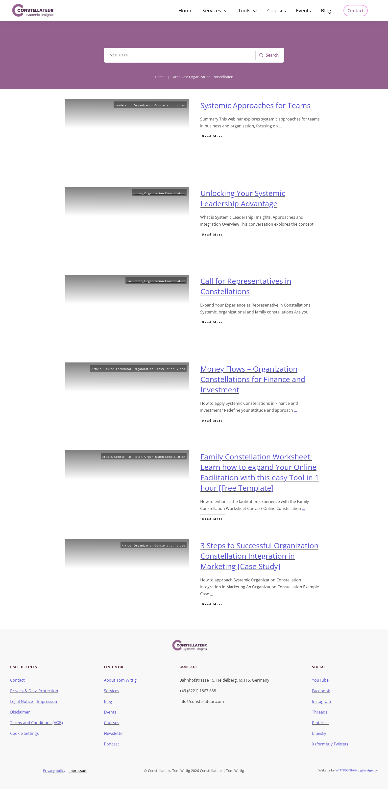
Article (96, 369)
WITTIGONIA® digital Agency (357, 770)
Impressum (78, 770)
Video (181, 105)
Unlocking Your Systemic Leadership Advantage (242, 198)
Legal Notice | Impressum (34, 701)
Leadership (123, 105)
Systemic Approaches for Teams (255, 105)
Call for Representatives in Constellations (245, 286)
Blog (108, 701)
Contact (17, 680)
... (280, 126)
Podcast (111, 744)
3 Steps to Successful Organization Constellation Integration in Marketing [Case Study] (259, 555)
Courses (111, 722)
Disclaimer (20, 712)
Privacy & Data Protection (34, 690)
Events (110, 712)
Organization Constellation (154, 105)
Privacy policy (54, 770)
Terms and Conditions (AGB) (36, 722)
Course (108, 369)
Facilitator (134, 281)
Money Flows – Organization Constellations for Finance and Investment (252, 379)
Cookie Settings (24, 733)
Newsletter (114, 733)
